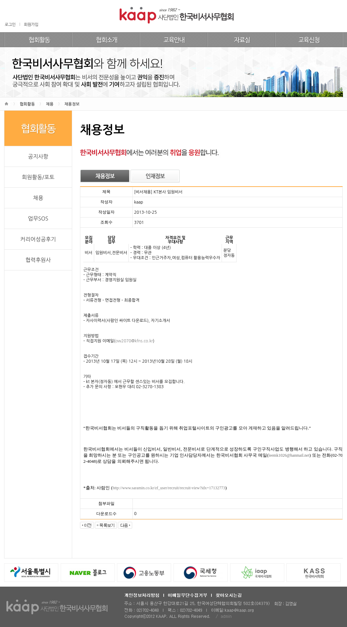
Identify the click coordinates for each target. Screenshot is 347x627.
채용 (38, 198)
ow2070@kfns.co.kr (134, 341)
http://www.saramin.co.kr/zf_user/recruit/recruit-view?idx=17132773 (169, 488)
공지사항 (38, 156)
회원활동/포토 (38, 177)
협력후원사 (38, 260)
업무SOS (38, 218)
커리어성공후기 (38, 239)
